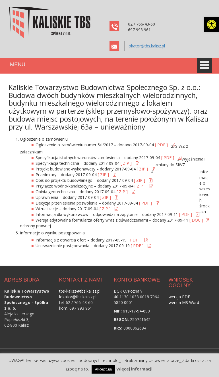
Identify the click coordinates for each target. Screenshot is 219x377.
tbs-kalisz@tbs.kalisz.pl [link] (79, 291)
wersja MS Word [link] (184, 302)
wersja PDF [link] (179, 296)
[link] (211, 24)
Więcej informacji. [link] (135, 369)
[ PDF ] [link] (162, 144)
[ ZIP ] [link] (127, 163)
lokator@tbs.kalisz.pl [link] (146, 46)
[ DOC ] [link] (196, 220)
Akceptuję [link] (103, 369)
